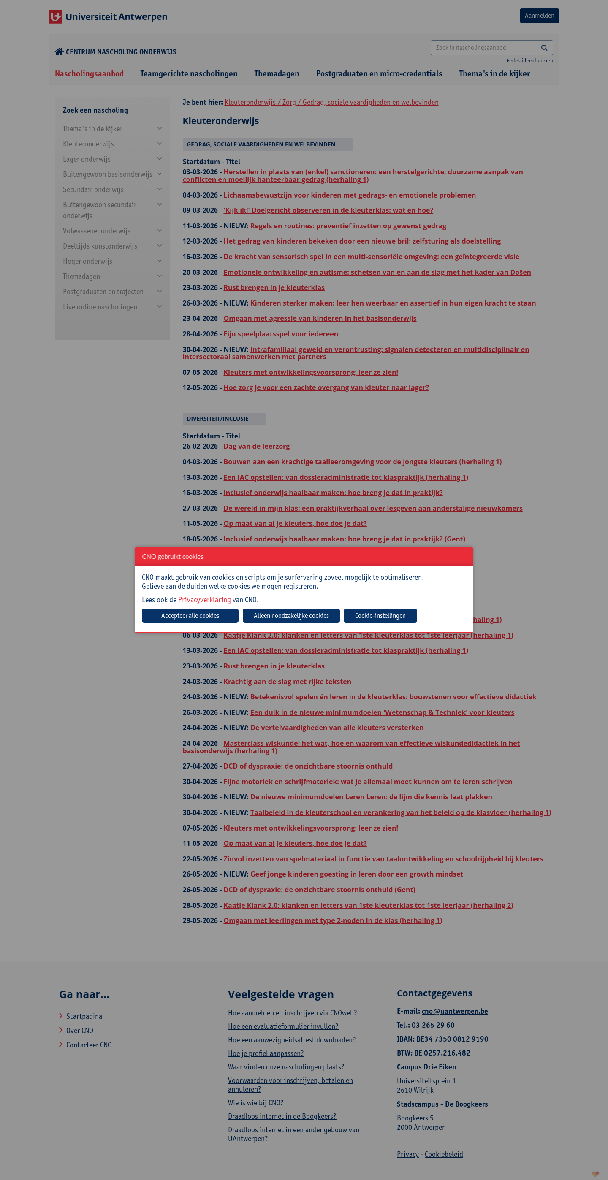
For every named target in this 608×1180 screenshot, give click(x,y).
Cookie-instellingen (380, 616)
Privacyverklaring (204, 599)
